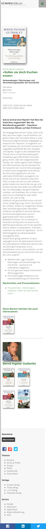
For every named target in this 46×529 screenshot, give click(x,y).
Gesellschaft (12, 471)
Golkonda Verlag (14, 493)
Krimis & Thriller (14, 462)
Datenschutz (12, 509)
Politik (9, 468)
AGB (9, 515)
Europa (10, 465)
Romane (10, 460)
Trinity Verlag (12, 487)
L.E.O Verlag (12, 490)
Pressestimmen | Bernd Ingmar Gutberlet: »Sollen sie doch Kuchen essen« (23, 291)
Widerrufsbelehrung (15, 512)
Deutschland (12, 473)
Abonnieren (8, 439)
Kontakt (10, 504)
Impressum (12, 506)
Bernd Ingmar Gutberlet (13, 69)
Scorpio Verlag (13, 484)
